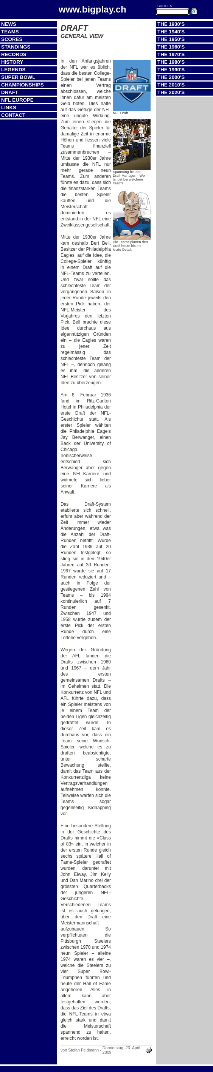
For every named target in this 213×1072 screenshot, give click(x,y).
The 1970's (171, 54)
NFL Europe (17, 100)
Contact (13, 115)
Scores (11, 39)
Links (8, 107)
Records (13, 54)
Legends (13, 69)
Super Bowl (18, 77)
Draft (9, 92)
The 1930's (171, 24)
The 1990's (171, 69)
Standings (16, 47)
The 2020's (171, 92)
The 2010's (171, 85)
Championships (22, 85)
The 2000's (171, 77)
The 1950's (171, 39)
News (8, 24)
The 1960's (171, 47)
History (12, 62)
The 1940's (171, 32)
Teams (10, 32)
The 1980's (171, 62)
